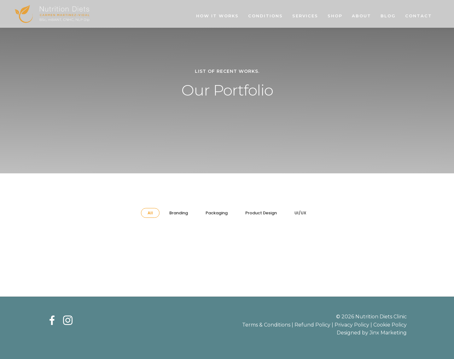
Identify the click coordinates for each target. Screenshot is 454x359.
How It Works (217, 15)
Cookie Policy (390, 325)
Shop (335, 15)
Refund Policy (312, 325)
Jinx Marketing (388, 333)
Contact (418, 15)
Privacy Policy (352, 325)
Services (305, 15)
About (361, 15)
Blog (388, 15)
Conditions (265, 15)
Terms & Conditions (266, 325)
